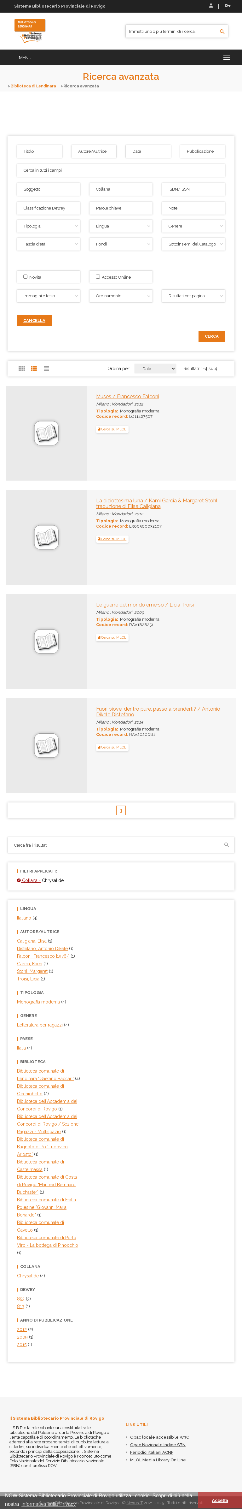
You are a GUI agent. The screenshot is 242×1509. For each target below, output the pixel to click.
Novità (32, 276)
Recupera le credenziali (227, 5)
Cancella (34, 320)
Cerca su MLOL (112, 429)
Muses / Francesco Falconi (127, 396)
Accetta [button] (220, 1500)
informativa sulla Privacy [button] (48, 1504)
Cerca (212, 336)
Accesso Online (113, 276)
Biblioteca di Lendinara (34, 86)
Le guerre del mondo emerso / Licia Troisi (145, 604)
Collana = (29, 880)
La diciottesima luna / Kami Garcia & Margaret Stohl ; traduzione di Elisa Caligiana (158, 503)
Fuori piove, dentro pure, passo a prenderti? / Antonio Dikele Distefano (158, 711)
